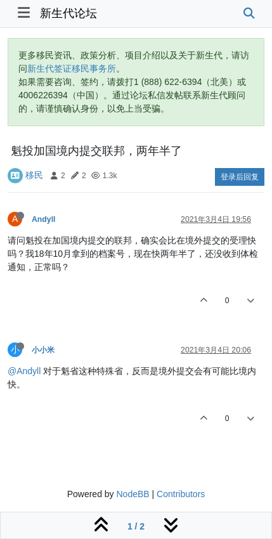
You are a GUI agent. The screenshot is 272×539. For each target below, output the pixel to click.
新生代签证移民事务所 (71, 68)
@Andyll (24, 371)
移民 (34, 175)
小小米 (43, 350)
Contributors (181, 494)
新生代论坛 (68, 13)
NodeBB (132, 494)
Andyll (43, 219)
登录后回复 (240, 176)
